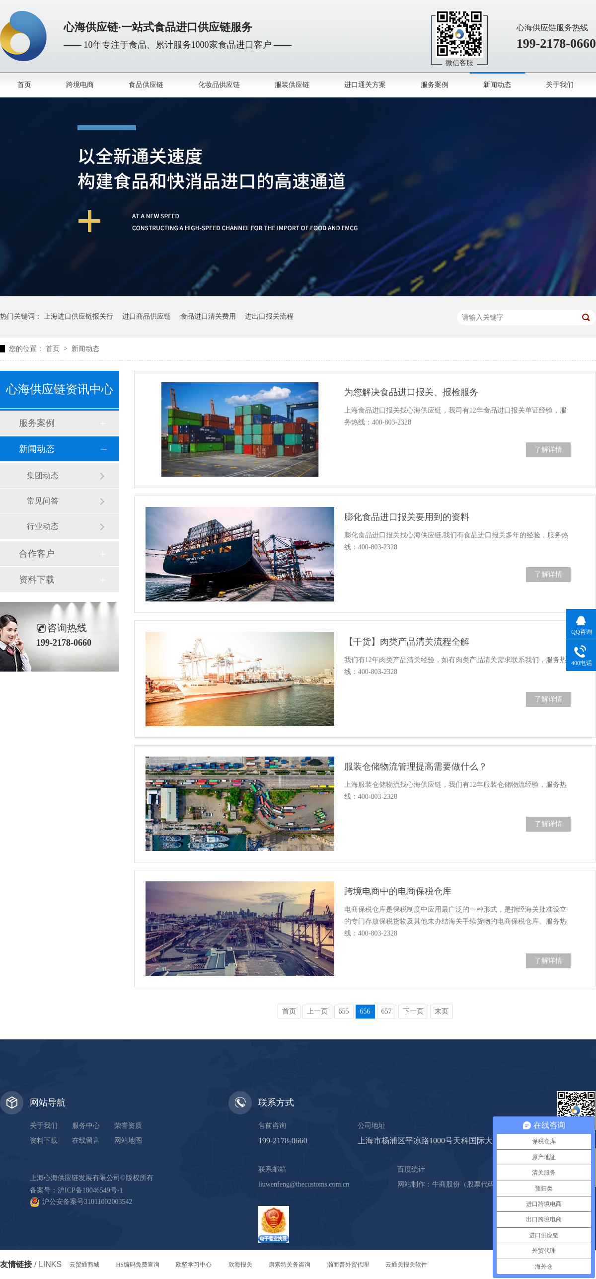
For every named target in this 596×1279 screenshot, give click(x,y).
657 (386, 1011)
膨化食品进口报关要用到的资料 (406, 517)
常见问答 (43, 501)
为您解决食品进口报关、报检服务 (411, 392)
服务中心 (86, 1125)
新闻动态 (497, 84)
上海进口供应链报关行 (78, 316)
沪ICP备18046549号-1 (90, 1190)
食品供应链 (146, 84)
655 (344, 1011)
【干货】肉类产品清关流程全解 (406, 642)
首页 (24, 84)
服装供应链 (292, 84)
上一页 (317, 1011)
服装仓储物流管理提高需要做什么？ (415, 766)
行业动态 (43, 526)
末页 (441, 1011)
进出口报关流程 (269, 316)
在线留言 (86, 1140)
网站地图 (128, 1140)
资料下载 (37, 580)
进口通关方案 (365, 84)
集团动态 (43, 475)
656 (365, 1011)
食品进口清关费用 (208, 316)
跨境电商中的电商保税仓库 (397, 891)
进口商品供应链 (146, 316)
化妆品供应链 (219, 84)
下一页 (413, 1011)
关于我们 (560, 84)
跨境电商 (80, 84)
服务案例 (434, 84)
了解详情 (548, 449)
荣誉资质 (128, 1125)
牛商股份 (446, 1184)
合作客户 (37, 554)
